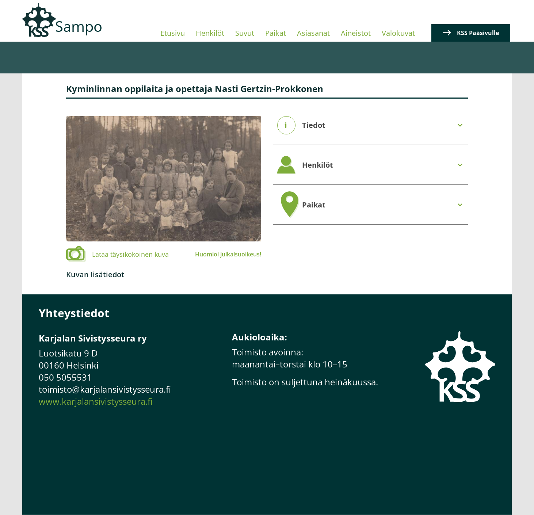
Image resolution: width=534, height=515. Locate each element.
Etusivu (172, 33)
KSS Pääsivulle (478, 33)
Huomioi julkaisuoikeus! (228, 254)
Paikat (275, 33)
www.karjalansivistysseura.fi (96, 401)
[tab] (370, 125)
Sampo (78, 26)
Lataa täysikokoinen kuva (130, 254)
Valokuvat (398, 33)
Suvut (244, 33)
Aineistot (356, 33)
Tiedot (313, 125)
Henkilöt (210, 33)
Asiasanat (313, 33)
